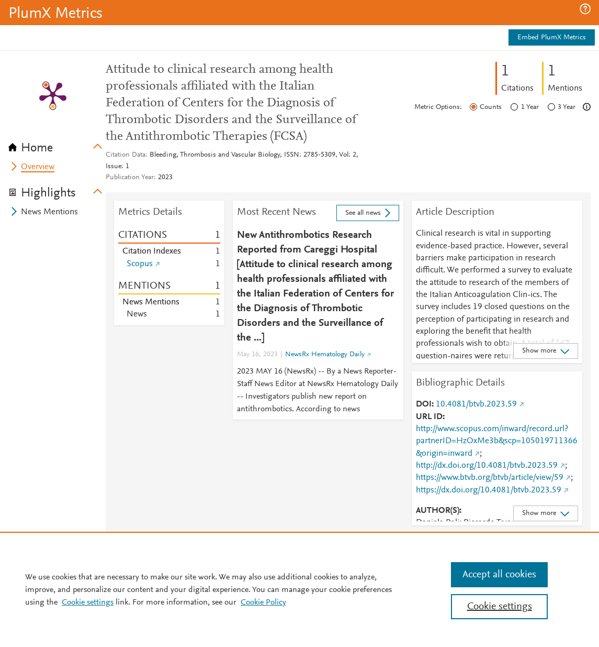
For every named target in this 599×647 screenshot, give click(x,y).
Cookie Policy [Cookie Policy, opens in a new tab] (263, 602)
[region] (299, 589)
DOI (424, 404)
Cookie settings (88, 602)
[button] (585, 9)
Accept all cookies (499, 574)
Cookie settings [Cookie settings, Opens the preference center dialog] (499, 606)
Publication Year (130, 177)
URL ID (429, 417)
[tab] (57, 144)
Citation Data (125, 155)
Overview (37, 167)
